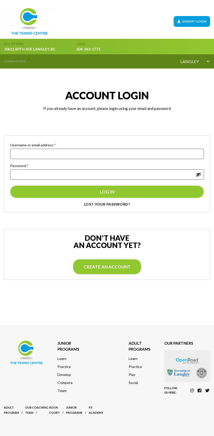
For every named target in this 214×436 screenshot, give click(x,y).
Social (133, 382)
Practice (64, 366)
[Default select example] (194, 61)
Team (62, 390)
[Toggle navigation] (125, 21)
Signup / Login (192, 21)
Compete (65, 382)
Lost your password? (107, 204)
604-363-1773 (88, 49)
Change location (15, 61)
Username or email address (33, 145)
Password (19, 165)
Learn (62, 358)
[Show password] (198, 174)
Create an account (107, 266)
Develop (64, 374)
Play (132, 374)
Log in (107, 191)
